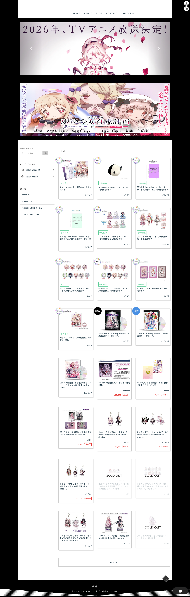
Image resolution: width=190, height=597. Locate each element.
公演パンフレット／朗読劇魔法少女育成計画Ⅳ (75, 188)
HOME (76, 13)
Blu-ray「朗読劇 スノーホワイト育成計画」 (114, 383)
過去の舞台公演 (32, 176)
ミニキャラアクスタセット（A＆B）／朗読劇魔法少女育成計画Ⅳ (113, 237)
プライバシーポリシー (30, 214)
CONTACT (111, 13)
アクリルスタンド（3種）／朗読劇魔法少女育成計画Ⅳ (152, 237)
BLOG (99, 13)
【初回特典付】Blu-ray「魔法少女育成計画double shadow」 (113, 334)
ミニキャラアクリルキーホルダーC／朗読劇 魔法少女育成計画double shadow (75, 486)
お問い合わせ (27, 201)
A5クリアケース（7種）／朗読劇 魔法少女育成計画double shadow (76, 433)
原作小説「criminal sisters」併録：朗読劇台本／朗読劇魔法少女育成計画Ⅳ (75, 239)
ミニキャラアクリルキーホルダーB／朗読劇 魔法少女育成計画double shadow (152, 434)
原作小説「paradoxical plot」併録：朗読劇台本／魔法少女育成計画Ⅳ (152, 188)
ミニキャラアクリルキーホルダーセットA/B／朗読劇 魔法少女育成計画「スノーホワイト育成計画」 (75, 538)
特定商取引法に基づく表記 (32, 208)
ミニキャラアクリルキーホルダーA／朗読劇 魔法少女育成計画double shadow (113, 434)
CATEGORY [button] (127, 13)
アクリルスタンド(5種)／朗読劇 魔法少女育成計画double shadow (113, 536)
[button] (31, 48)
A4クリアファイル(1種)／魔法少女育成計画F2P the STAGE (152, 383)
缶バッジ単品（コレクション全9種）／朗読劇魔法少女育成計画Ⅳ (75, 289)
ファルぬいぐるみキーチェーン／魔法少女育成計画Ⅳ (114, 188)
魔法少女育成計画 (33, 170)
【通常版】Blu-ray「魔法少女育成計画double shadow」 (152, 334)
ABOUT (88, 13)
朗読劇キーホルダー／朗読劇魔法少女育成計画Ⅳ (75, 338)
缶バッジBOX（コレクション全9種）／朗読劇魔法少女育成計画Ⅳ (113, 289)
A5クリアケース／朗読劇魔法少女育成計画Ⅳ (152, 289)
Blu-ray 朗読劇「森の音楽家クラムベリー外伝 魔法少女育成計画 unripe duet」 (75, 385)
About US (26, 194)
